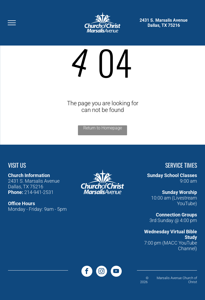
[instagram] (101, 272)
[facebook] (86, 272)
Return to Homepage (102, 127)
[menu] (12, 23)
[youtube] (116, 272)
